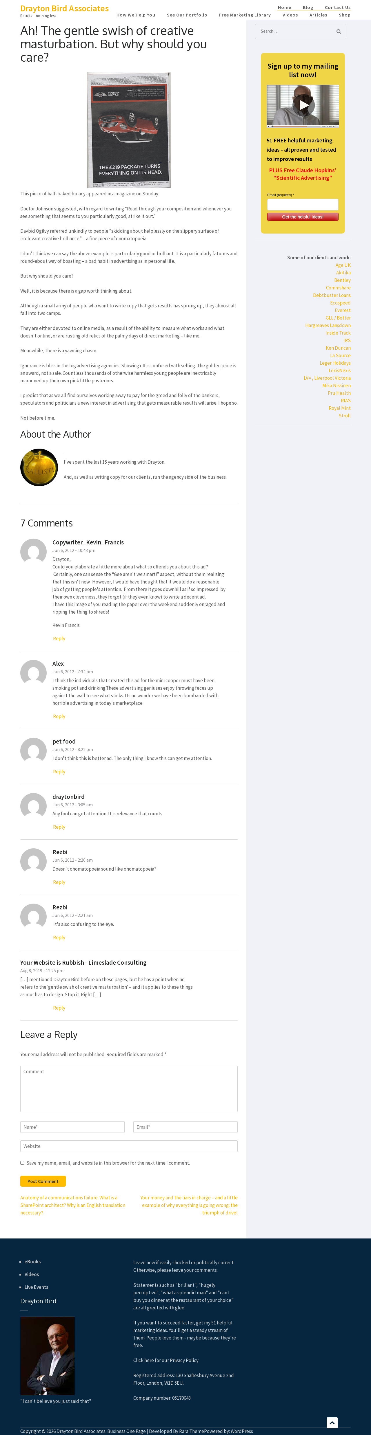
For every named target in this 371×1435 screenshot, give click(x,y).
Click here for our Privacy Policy (166, 1360)
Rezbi (60, 852)
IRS (347, 340)
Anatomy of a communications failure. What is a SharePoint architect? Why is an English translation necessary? (72, 1205)
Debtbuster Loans (332, 295)
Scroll (332, 1422)
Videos (290, 15)
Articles (318, 15)
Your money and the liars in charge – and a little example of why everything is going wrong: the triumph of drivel (189, 1205)
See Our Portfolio (187, 15)
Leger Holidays (335, 363)
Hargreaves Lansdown (328, 325)
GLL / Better (338, 318)
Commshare (338, 288)
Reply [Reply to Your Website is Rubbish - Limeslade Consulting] (59, 1008)
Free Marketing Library (245, 15)
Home (284, 7)
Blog (308, 7)
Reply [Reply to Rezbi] (59, 882)
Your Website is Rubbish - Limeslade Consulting (83, 962)
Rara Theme (191, 1431)
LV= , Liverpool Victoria (327, 378)
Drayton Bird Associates (64, 8)
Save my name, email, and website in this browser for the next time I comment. (108, 1163)
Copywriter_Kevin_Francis (88, 542)
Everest (343, 310)
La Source (340, 355)
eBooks (33, 1261)
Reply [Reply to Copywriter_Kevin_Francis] (59, 638)
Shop (345, 15)
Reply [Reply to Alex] (59, 716)
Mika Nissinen (336, 385)
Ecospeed (340, 303)
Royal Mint (340, 408)
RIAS (346, 400)
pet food (64, 741)
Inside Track (338, 333)
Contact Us (338, 7)
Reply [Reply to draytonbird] (59, 827)
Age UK (343, 265)
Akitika (343, 272)
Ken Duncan (338, 348)
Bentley (342, 280)
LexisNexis (340, 370)
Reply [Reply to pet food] (59, 771)
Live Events (36, 1287)
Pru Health (339, 393)
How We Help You (136, 15)
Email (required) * (280, 195)
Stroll (345, 415)
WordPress (242, 1431)
